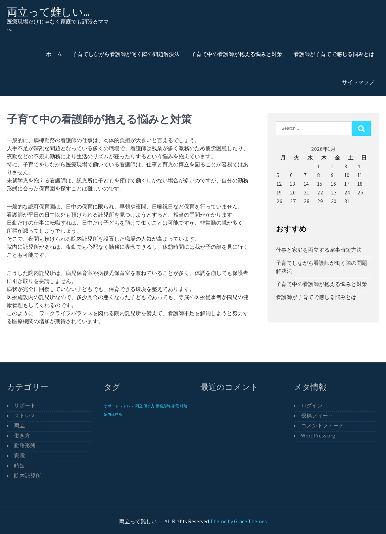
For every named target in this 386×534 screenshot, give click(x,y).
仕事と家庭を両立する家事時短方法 (319, 249)
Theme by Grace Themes (238, 521)
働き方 (22, 435)
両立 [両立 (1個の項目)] (139, 406)
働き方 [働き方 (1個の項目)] (149, 406)
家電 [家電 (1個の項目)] (175, 406)
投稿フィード (317, 415)
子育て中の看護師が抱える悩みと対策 (236, 54)
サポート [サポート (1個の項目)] (111, 406)
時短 (19, 465)
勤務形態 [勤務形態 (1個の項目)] (163, 406)
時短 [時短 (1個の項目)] (183, 406)
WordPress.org (318, 435)
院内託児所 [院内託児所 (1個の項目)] (113, 414)
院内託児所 (27, 475)
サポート (25, 405)
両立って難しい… (48, 11)
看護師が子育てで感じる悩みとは (334, 54)
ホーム (54, 54)
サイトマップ (358, 82)
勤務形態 (25, 445)
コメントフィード (322, 425)
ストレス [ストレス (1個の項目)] (126, 406)
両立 (19, 425)
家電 (19, 455)
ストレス (25, 415)
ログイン (312, 405)
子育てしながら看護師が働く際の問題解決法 (126, 54)
